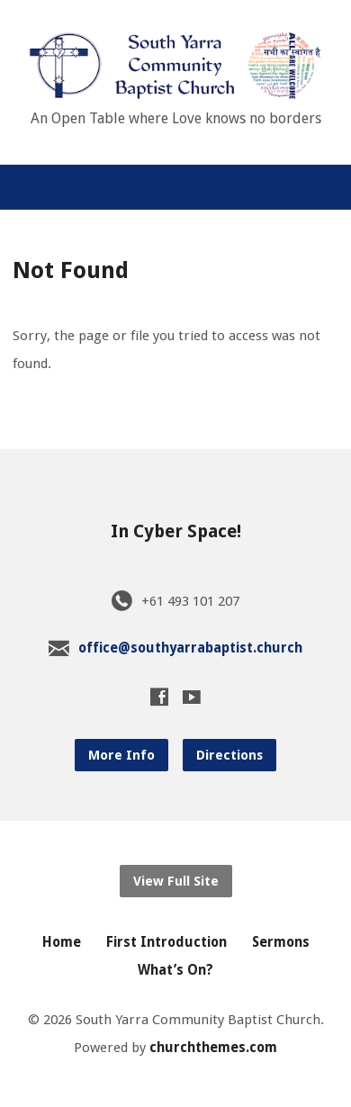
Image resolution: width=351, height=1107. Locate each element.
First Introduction (166, 942)
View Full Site (176, 881)
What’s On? (175, 970)
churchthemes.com (213, 1048)
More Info (121, 755)
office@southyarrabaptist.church (190, 648)
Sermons (281, 942)
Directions (229, 755)
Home (61, 942)
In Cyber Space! (176, 531)
